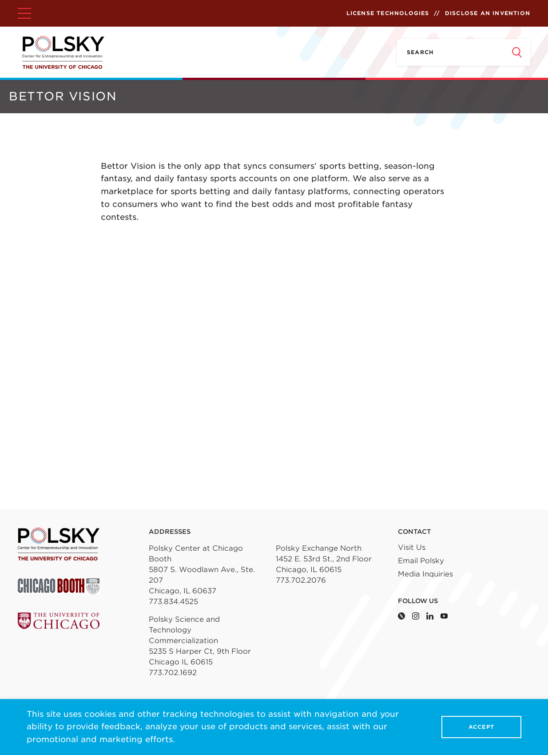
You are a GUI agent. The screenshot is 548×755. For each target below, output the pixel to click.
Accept (481, 727)
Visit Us (411, 547)
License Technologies (387, 13)
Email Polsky (421, 560)
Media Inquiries (425, 574)
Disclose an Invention (487, 13)
